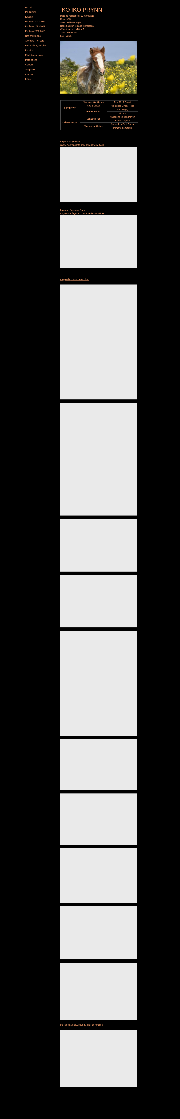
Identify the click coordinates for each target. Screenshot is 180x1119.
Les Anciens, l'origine (35, 45)
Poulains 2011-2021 (35, 26)
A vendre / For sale (34, 40)
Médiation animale (34, 55)
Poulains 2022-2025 (35, 21)
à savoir (29, 74)
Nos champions (33, 36)
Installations (31, 60)
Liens (28, 79)
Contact (29, 64)
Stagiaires (30, 69)
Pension (29, 50)
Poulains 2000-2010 (35, 31)
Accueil (28, 7)
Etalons (29, 16)
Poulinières (30, 12)
